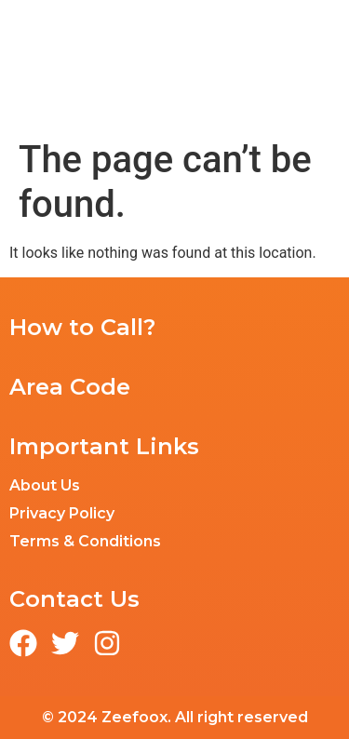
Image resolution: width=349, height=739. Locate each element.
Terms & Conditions (85, 541)
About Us (44, 485)
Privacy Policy (61, 513)
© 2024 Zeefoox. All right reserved (175, 717)
